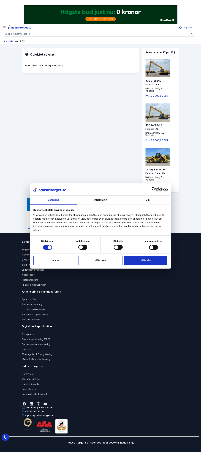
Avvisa (55, 260)
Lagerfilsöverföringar (33, 269)
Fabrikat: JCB (152, 84)
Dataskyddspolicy (31, 384)
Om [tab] (147, 199)
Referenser (27, 374)
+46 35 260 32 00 (33, 411)
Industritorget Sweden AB (37, 407)
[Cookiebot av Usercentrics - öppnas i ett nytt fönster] (154, 189)
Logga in (185, 27)
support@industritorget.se (37, 415)
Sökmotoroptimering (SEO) (36, 339)
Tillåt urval (100, 260)
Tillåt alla (146, 260)
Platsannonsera (30, 279)
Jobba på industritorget (34, 394)
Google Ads (28, 334)
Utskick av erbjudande (33, 309)
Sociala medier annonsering (36, 344)
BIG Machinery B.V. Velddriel (155, 89)
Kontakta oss (29, 389)
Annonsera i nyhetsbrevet (35, 314)
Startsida (8, 41)
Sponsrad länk (29, 299)
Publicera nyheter (31, 319)
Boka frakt (27, 259)
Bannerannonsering (32, 304)
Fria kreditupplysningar (34, 284)
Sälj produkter (29, 264)
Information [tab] (100, 199)
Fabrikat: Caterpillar (155, 173)
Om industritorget (31, 379)
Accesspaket (28, 274)
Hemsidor (27, 349)
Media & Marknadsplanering (36, 359)
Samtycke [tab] (53, 199)
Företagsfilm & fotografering (37, 354)
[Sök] (192, 34)
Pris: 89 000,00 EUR (156, 95)
